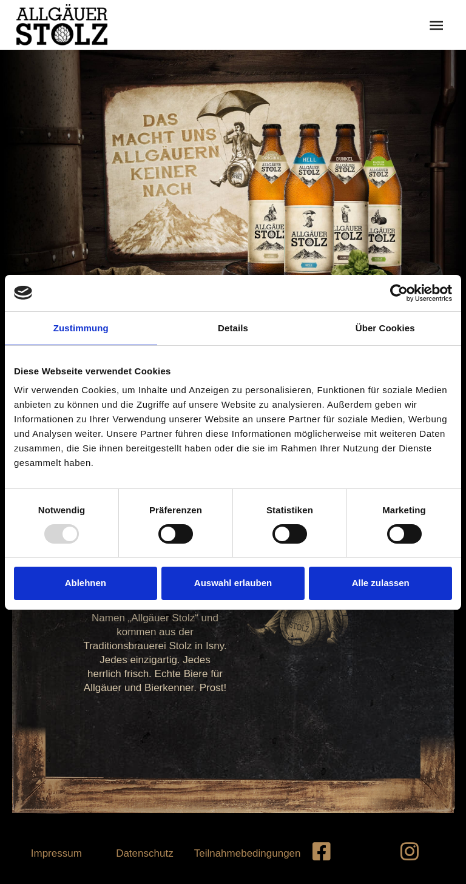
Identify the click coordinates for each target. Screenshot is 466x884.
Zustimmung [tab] (81, 328)
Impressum (56, 853)
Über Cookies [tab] (385, 328)
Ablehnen (85, 583)
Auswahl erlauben (233, 583)
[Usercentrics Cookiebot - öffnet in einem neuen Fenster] (399, 293)
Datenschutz (145, 853)
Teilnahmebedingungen (247, 853)
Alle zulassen (381, 583)
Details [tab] (233, 328)
